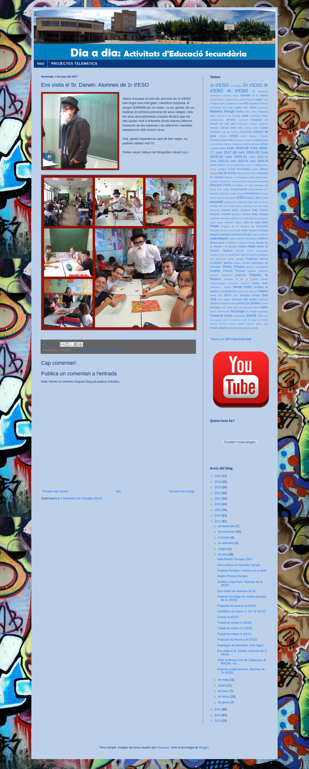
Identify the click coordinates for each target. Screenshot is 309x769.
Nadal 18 (262, 246)
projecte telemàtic (258, 271)
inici (241, 218)
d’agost (223, 549)
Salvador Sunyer (250, 295)
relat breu (243, 291)
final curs (223, 206)
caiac (212, 115)
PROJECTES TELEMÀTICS (74, 63)
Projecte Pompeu (234, 270)
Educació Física (220, 185)
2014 (218, 720)
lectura (224, 230)
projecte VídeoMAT (221, 275)
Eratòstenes (253, 193)
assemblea (215, 107)
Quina (255, 283)
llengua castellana (220, 234)
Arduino (264, 103)
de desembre (227, 526)
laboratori (215, 230)
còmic (243, 136)
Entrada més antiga (181, 491)
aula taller (228, 107)
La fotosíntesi (259, 226)
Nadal (251, 246)
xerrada (254, 328)
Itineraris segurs (233, 222)
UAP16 (213, 323)
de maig (223, 679)
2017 (218, 521)
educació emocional (257, 181)
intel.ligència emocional (256, 218)
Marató (247, 234)
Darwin (117, 350)
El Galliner (238, 185)
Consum (248, 140)
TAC (224, 307)
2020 (218, 504)
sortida (255, 303)
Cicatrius (263, 123)
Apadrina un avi (234, 103)
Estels (265, 197)
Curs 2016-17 (104, 350)
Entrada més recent (55, 491)
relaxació (253, 291)
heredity (225, 218)
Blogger (204, 747)
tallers (256, 307)
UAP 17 (227, 320)
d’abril (222, 685)
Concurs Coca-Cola (221, 140)
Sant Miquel (224, 299)
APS (245, 103)
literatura (253, 230)
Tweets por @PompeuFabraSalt (230, 339)
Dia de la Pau (227, 173)
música (242, 246)
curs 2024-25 (259, 161)
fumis (235, 210)
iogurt (213, 222)
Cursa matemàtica (235, 165)
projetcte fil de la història (241, 279)
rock (220, 295)
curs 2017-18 (226, 152)
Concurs (263, 136)
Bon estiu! (251, 111)
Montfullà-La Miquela (236, 242)
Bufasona (263, 111)
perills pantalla (236, 259)
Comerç (222, 136)
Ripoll (213, 295)
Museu (251, 242)
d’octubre (224, 537)
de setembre (226, 543)
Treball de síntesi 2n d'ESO (234, 628)
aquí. (185, 152)
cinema (248, 127)
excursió (216, 202)
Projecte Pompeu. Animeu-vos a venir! (242, 570)
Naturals (240, 250)
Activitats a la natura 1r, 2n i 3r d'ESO (241, 611)
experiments (230, 202)
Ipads (220, 222)
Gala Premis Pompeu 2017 (234, 559)
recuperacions (229, 291)
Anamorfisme (232, 99)
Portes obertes (242, 263)
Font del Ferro (260, 206)
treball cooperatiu (259, 311)
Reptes (263, 291)
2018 (218, 515)
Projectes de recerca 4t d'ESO (236, 606)
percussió (221, 259)
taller (229, 307)
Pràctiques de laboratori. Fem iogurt (240, 645)
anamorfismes (246, 99)
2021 (218, 498)
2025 (218, 476)
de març (223, 691)
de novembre (227, 531)
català (244, 115)
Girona (246, 214)
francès (226, 210)
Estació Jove (253, 197)
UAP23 (250, 323)
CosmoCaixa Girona (220, 144)
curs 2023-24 (239, 161)
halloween (215, 218)
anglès (259, 99)
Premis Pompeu (234, 266)
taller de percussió (243, 307)
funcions (245, 210)
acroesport (215, 95)
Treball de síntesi (221, 315)
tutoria (251, 315)
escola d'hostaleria (226, 197)
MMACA (263, 238)
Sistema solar (229, 303)
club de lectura (230, 132)
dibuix (240, 173)
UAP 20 (246, 320)
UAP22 (241, 323)
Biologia (229, 111)
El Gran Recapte (254, 185)
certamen (243, 120)
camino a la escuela (228, 115)
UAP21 (231, 323)
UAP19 (222, 323)
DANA (255, 169)
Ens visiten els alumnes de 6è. (236, 591)
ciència (214, 127)
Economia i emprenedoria (232, 181)
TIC (247, 311)
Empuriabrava (256, 189)
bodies (240, 111)
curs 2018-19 (248, 152)
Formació (215, 210)
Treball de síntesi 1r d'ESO (234, 622)
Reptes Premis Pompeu (232, 576)
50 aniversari (260, 91)
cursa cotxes (217, 164)
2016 (218, 709)
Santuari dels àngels (244, 299)
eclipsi (251, 177)
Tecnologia (237, 311)
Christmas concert (247, 123)
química (245, 283)
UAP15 (264, 320)
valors (258, 323)
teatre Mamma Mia (220, 311)
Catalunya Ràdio (259, 115)
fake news (253, 202)
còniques (238, 140)
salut (235, 295)
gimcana (236, 214)
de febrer (224, 696)
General (226, 214)
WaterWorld (244, 328)
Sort (247, 303)
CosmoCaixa (260, 140)
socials (240, 303)
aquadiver (254, 103)
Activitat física (230, 95)
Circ (255, 127)
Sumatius (215, 307)
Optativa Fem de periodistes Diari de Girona (233, 254)
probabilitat (262, 267)
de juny (223, 554)
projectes (240, 274)
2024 (218, 481)
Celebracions (217, 120)
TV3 (259, 315)
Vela (265, 323)
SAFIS (227, 295)
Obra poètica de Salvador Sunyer (238, 565)
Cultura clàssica (251, 144)
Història (234, 218)
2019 (218, 510)
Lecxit (232, 230)
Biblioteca (216, 111)
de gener (224, 702)
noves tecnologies (257, 250)
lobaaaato (163, 747)
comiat (233, 136)
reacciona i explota (220, 287)
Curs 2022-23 (219, 161)
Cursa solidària (218, 169)
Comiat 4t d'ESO (228, 617)
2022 (218, 493)
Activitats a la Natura (254, 95)
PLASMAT (216, 262)
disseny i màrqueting (236, 177)
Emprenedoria (239, 189)
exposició (242, 202)
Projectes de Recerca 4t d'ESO (237, 639)
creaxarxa (237, 144)
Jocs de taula (251, 222)
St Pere (264, 303)
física (231, 206)
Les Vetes (242, 230)
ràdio (265, 283)
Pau (212, 259)
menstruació (251, 238)
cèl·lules (231, 119)
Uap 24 (256, 320)
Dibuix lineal (250, 173)
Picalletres (252, 258)
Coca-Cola (245, 131)
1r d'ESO (77, 350)
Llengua (263, 230)
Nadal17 (215, 250)
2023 (218, 487)
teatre (264, 307)
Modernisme (217, 242)
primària (250, 267)
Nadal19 (227, 250)
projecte (215, 271)
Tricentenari (239, 316)
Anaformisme (217, 99)
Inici (40, 63)
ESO (241, 197)
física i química (244, 206)
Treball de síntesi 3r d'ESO (234, 634)
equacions (225, 193)
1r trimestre (236, 85)
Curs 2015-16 (238, 148)
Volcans (233, 328)
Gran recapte (260, 214)
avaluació (263, 107)
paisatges (263, 254)
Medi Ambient (236, 238)
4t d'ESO (89, 350)
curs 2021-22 (259, 157)
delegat (214, 173)
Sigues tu (215, 303)
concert (253, 136)
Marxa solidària (260, 234)
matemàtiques (219, 238)
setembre (263, 299)
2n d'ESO (252, 85)
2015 (218, 715)
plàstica (228, 262)
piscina (264, 258)
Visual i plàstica (219, 327)
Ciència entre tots (231, 127)
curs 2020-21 (236, 157)
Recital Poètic (242, 287)
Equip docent (238, 193)
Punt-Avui (233, 283)
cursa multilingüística (257, 165)
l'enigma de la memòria (235, 226)
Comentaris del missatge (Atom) (81, 498)
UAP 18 (236, 320)
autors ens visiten (246, 107)
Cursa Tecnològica (239, 169)
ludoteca (237, 234)
